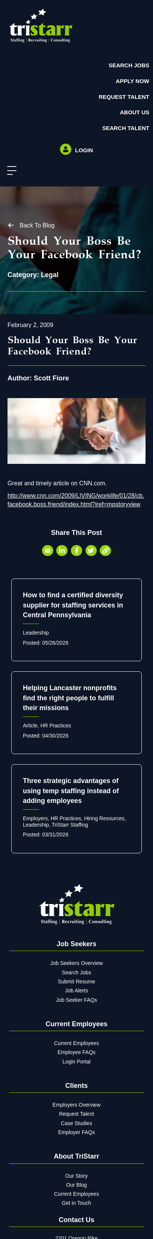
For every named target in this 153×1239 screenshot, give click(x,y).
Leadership (36, 633)
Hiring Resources (104, 818)
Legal (49, 275)
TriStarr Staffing (70, 825)
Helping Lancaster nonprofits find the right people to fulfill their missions (70, 697)
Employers (35, 818)
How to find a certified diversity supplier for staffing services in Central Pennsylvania (73, 604)
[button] (10, 170)
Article (30, 725)
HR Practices (55, 725)
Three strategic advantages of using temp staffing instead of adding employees (71, 790)
